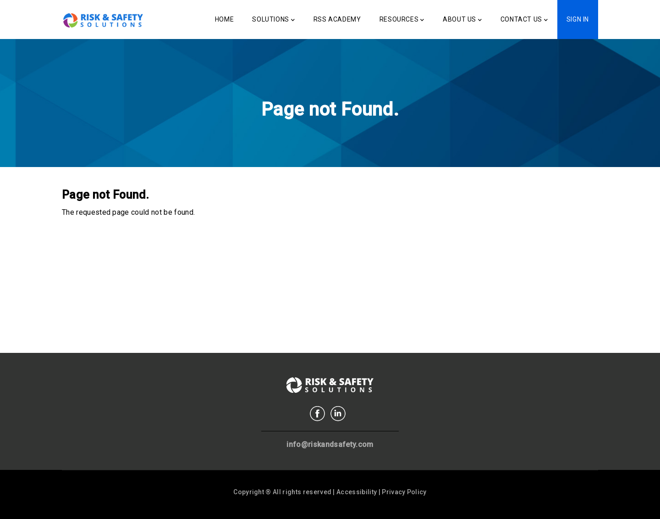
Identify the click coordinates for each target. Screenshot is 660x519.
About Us (462, 20)
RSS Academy (337, 19)
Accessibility (356, 492)
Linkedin (338, 414)
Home (224, 19)
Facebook (317, 414)
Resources (402, 20)
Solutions (273, 20)
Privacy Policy (404, 492)
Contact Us (524, 20)
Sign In (577, 19)
